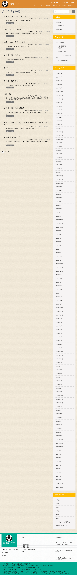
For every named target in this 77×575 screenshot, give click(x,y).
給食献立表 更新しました (15, 42)
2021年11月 (59, 267)
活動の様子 (26, 544)
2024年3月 (59, 165)
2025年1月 (59, 128)
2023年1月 (59, 216)
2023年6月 (59, 198)
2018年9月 (59, 406)
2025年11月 (59, 95)
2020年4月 (59, 337)
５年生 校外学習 (11, 81)
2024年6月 (59, 154)
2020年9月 (59, 318)
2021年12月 (59, 263)
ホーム (35, 5)
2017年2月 (59, 476)
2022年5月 (59, 245)
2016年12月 (59, 483)
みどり (7, 68)
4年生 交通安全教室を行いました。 (65, 56)
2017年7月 (59, 458)
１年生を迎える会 (61, 51)
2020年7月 (59, 326)
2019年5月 (59, 377)
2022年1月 (59, 260)
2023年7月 (59, 194)
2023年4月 (59, 205)
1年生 (57, 500)
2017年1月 (59, 479)
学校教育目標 (60, 26)
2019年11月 (59, 355)
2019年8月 (59, 366)
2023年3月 (59, 209)
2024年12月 (59, 132)
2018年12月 (59, 395)
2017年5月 (59, 465)
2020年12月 (59, 307)
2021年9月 (59, 274)
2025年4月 (59, 117)
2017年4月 (59, 468)
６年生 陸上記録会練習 (14, 108)
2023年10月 (59, 183)
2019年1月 (59, 392)
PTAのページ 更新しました (16, 29)
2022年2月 (59, 256)
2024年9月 (59, 143)
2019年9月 (59, 362)
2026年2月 (59, 84)
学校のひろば (56, 5)
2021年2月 (59, 300)
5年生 (36, 83)
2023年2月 (59, 212)
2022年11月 (59, 223)
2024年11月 (59, 135)
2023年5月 (59, 201)
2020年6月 (59, 329)
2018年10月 (59, 403)
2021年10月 (59, 271)
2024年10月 (59, 139)
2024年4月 (59, 161)
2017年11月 (59, 443)
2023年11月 (59, 179)
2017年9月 (59, 450)
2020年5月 (59, 333)
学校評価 (58, 22)
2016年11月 (59, 487)
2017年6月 (59, 461)
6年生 (36, 57)
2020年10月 (59, 315)
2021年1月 (59, 304)
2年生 (57, 503)
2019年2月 (59, 388)
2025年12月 (59, 91)
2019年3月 (59, 384)
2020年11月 (59, 311)
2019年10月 (59, 359)
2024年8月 (59, 146)
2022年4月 (59, 249)
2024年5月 (59, 157)
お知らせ (41, 5)
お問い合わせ (71, 5)
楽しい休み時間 (60, 42)
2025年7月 (59, 106)
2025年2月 (59, 124)
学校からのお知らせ (44, 18)
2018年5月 (59, 421)
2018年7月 (59, 414)
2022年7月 (59, 238)
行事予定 (64, 5)
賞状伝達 (7, 94)
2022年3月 (59, 252)
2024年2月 (59, 168)
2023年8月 (59, 190)
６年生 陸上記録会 (12, 55)
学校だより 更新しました (15, 16)
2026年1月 (59, 88)
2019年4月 (59, 381)
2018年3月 (59, 428)
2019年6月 (59, 373)
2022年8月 (59, 234)
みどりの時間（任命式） (63, 60)
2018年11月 (59, 399)
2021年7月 (59, 282)
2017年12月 (59, 439)
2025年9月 (59, 102)
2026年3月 (59, 80)
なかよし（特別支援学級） (63, 522)
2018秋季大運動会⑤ (12, 137)
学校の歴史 (59, 29)
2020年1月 (59, 348)
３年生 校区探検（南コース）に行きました (64, 46)
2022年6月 (59, 241)
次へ (9, 151)
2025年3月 (59, 121)
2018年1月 (59, 436)
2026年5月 (59, 73)
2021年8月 (59, 278)
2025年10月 (59, 99)
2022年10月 (59, 227)
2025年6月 (59, 110)
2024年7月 (59, 150)
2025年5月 (59, 113)
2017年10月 (59, 447)
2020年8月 (59, 322)
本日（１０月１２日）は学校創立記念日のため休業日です (26, 124)
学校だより (48, 5)
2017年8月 (59, 454)
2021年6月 (59, 285)
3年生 (57, 507)
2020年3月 (59, 340)
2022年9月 (59, 230)
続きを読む (10, 23)
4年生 (57, 511)
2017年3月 (59, 472)
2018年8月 (59, 410)
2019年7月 (59, 370)
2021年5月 (59, 289)
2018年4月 (59, 425)
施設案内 (4, 555)
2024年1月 (59, 172)
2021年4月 (59, 293)
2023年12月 (59, 176)
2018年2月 (59, 432)
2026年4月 (59, 77)
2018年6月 (59, 417)
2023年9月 (59, 187)
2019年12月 (59, 351)
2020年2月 (59, 344)
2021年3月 (59, 296)
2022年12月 (59, 220)
